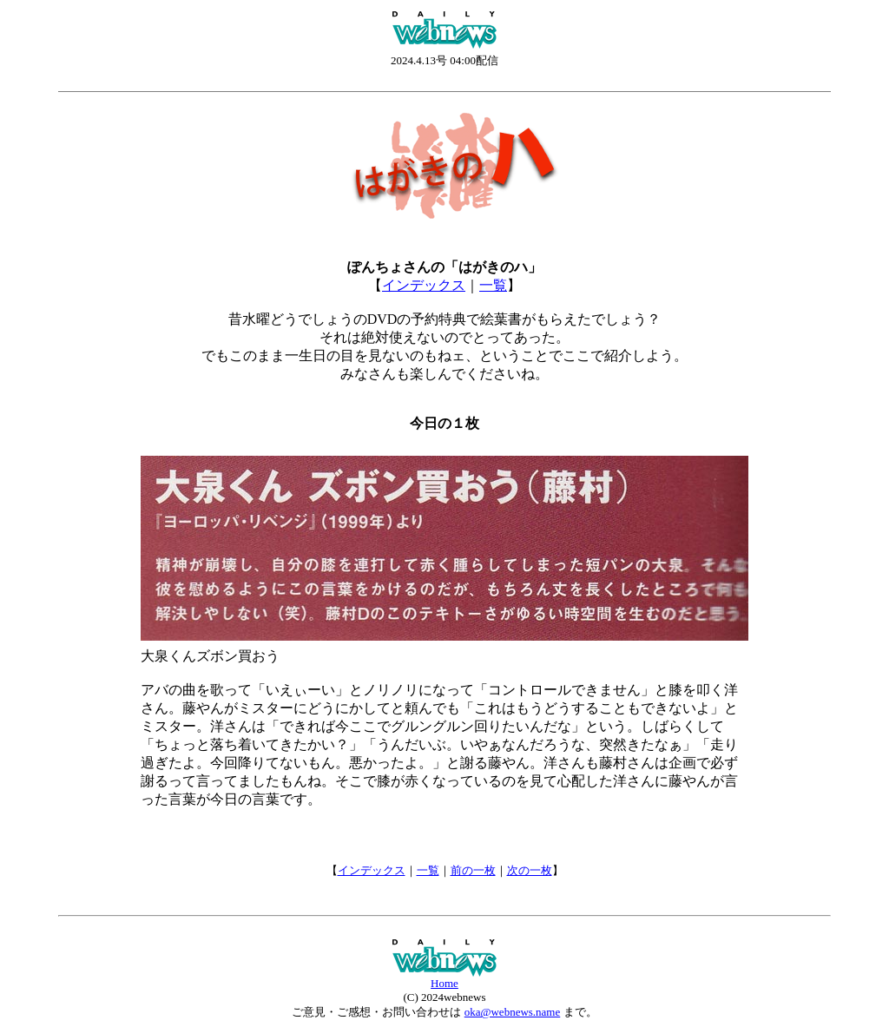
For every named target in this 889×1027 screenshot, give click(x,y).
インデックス (423, 285)
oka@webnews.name (512, 1011)
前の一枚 (473, 870)
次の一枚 (529, 870)
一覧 (493, 285)
